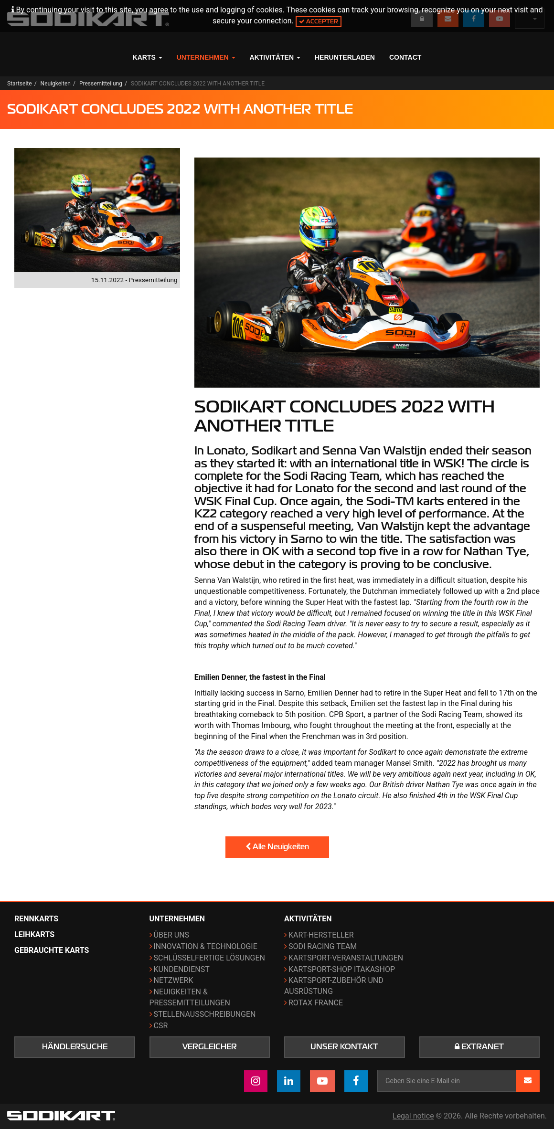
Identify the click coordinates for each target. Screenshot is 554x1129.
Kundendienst (182, 969)
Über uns (172, 934)
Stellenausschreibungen (205, 1014)
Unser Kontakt (344, 1047)
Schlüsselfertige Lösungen (209, 957)
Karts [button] (147, 57)
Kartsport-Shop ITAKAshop (341, 969)
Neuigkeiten (56, 83)
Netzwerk (173, 980)
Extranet (479, 1047)
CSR (161, 1025)
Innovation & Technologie (205, 946)
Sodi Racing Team (322, 946)
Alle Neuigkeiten (277, 847)
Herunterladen (345, 57)
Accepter (318, 21)
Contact (405, 57)
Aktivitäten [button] (275, 57)
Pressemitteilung (100, 83)
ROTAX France (315, 1002)
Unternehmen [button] (206, 57)
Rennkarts (36, 918)
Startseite (19, 83)
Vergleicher (209, 1047)
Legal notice (413, 1115)
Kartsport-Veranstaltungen (345, 957)
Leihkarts (34, 934)
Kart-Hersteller (321, 934)
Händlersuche (74, 1047)
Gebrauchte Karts (51, 950)
